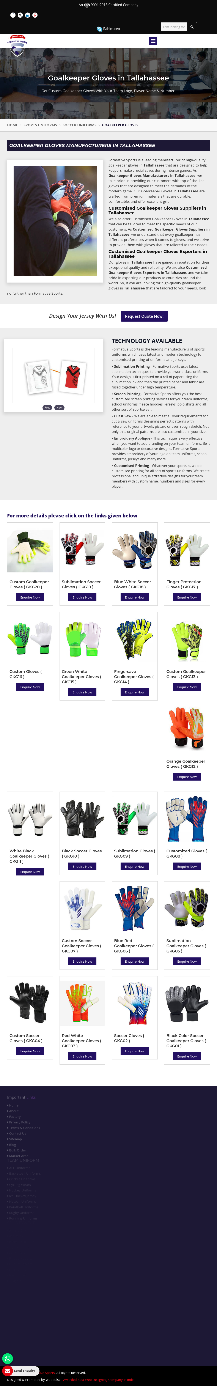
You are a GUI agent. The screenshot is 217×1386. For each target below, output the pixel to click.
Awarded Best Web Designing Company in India (99, 1379)
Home (12, 125)
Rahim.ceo (108, 29)
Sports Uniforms (40, 125)
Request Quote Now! (144, 316)
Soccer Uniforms (80, 125)
